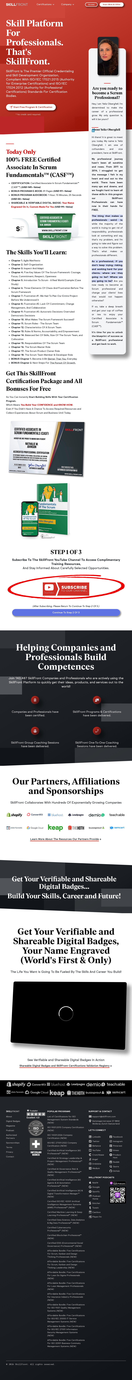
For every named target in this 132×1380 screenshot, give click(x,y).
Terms (9, 1147)
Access (91, 4)
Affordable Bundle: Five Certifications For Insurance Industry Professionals (66, 1297)
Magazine (10, 1126)
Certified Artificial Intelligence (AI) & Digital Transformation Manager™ (65, 1193)
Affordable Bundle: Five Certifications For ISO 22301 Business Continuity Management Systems (66, 1343)
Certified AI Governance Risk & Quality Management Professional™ (64, 1172)
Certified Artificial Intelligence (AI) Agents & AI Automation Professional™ (64, 1183)
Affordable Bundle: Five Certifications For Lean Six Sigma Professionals (66, 1275)
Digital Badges (13, 1121)
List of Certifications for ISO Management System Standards (63, 1119)
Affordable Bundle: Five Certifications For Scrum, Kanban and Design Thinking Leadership (66, 1264)
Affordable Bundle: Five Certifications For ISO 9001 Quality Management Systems (66, 1307)
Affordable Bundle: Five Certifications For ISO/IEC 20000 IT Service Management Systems (66, 1318)
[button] (45, 4)
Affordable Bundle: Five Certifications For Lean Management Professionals (66, 1286)
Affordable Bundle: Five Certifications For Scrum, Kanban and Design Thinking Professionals (66, 1253)
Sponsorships (12, 1143)
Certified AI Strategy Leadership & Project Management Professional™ (64, 1161)
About (9, 1116)
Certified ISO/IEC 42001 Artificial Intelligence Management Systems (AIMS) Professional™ (64, 1204)
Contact (10, 1156)
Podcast (10, 1130)
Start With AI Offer (111, 4)
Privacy (9, 1152)
